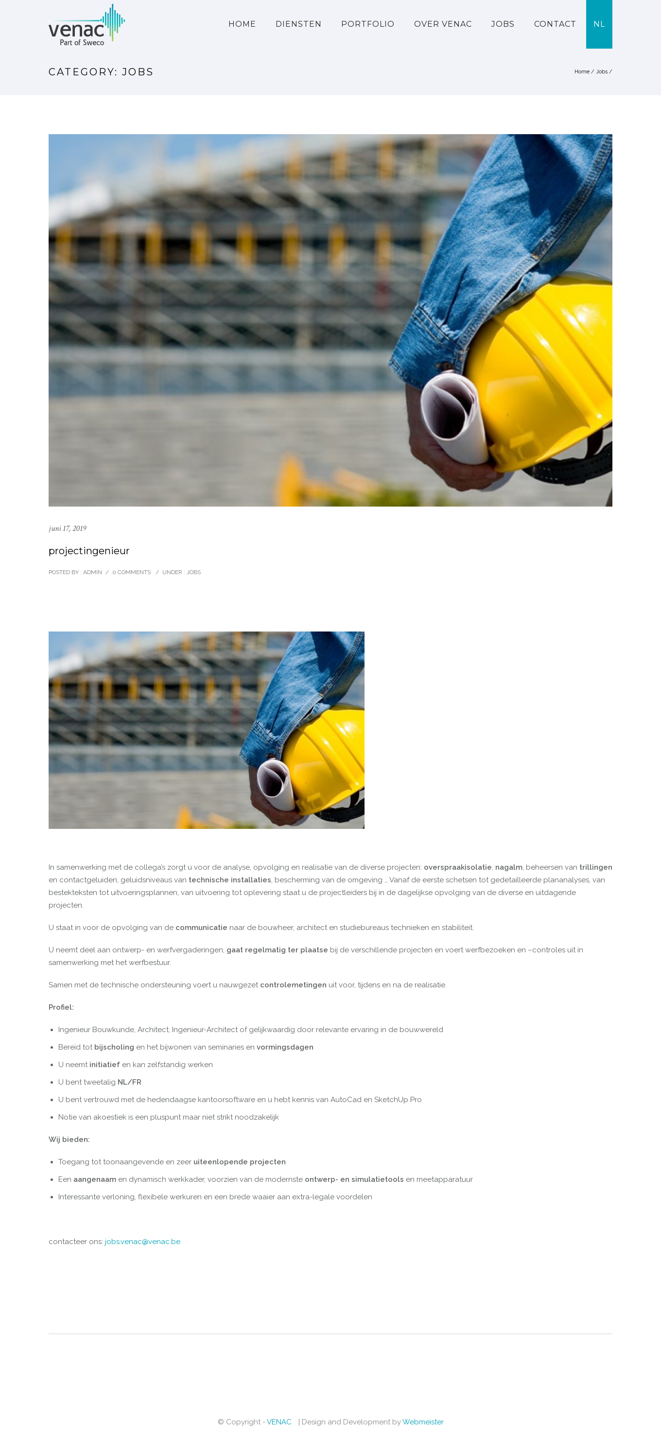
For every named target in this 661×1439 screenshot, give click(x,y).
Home (242, 24)
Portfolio (368, 24)
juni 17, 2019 (67, 528)
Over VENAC (443, 24)
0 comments (131, 572)
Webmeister (423, 1422)
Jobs (503, 24)
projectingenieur (89, 551)
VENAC (279, 1422)
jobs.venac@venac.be (142, 1241)
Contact (555, 24)
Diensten (299, 24)
